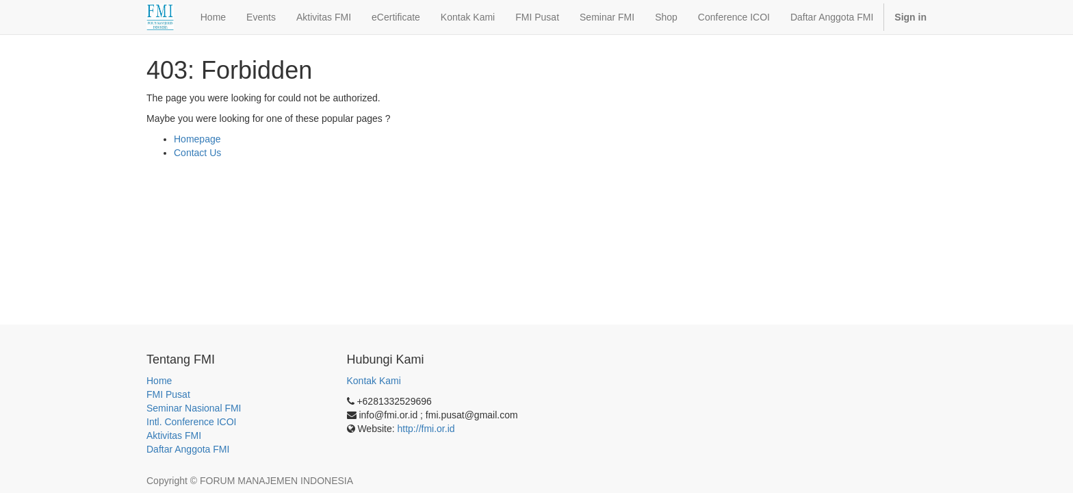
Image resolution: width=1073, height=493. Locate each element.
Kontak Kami (374, 380)
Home (159, 380)
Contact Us (197, 152)
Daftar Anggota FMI (187, 449)
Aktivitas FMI (173, 435)
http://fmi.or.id (426, 428)
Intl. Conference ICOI (191, 421)
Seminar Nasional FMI (194, 408)
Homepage (197, 139)
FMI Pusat (168, 394)
